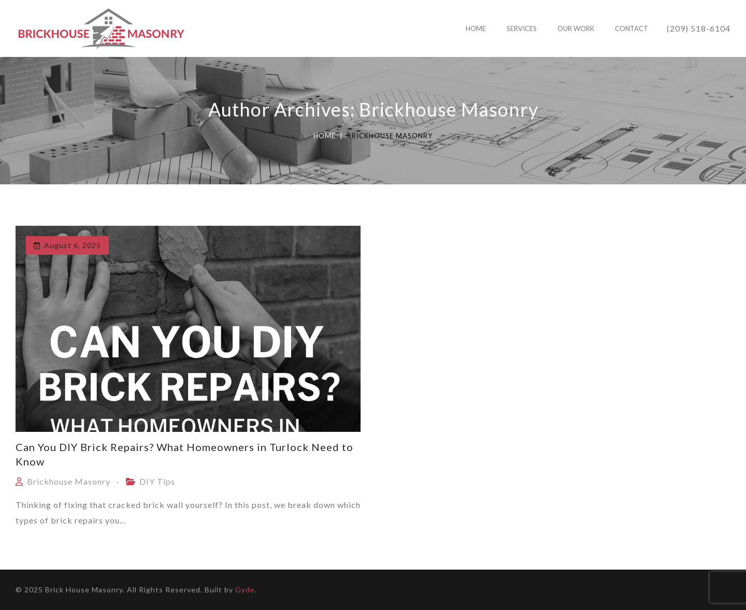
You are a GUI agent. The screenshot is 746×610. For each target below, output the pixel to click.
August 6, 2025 (72, 245)
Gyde (245, 589)
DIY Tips (157, 481)
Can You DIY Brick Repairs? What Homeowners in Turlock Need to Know (184, 454)
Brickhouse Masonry (68, 481)
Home (324, 136)
